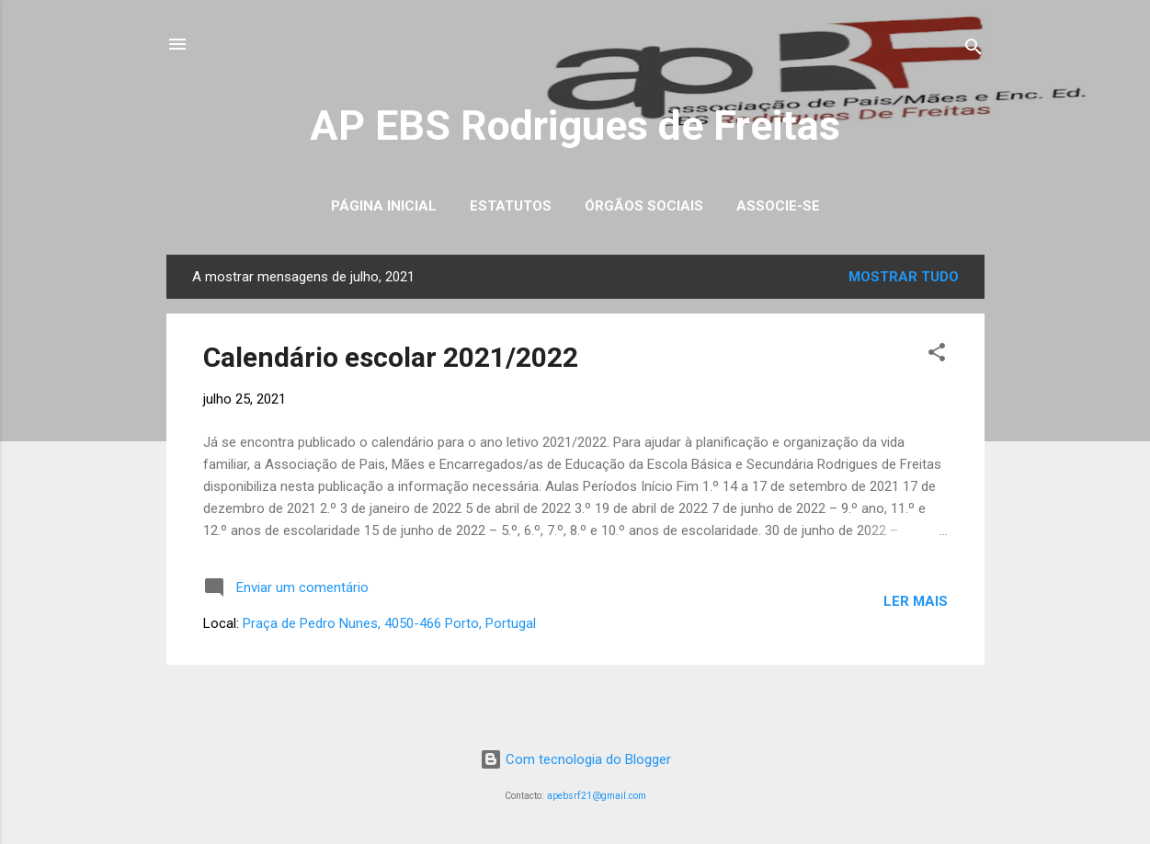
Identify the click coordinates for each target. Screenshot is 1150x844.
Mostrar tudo (903, 276)
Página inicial (384, 206)
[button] (937, 355)
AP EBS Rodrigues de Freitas (575, 125)
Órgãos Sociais (644, 206)
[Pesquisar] (973, 50)
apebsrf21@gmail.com (596, 796)
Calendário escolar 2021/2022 (390, 357)
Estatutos (511, 206)
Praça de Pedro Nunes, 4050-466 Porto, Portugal (389, 623)
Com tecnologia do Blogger (575, 759)
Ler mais (915, 601)
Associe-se (778, 206)
